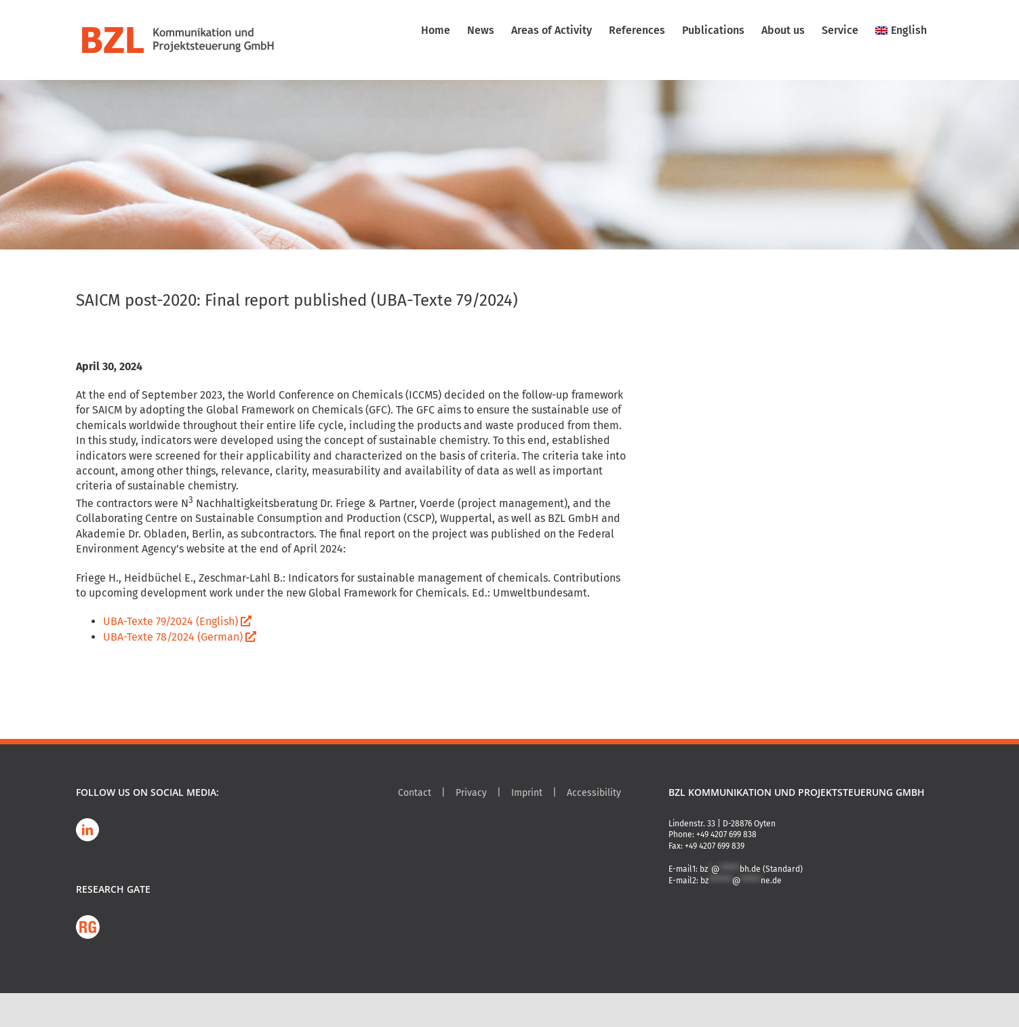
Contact (414, 793)
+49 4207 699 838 (726, 834)
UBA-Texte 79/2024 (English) (177, 621)
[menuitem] (901, 30)
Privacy (471, 793)
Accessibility (594, 793)
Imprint (526, 793)
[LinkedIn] (87, 829)
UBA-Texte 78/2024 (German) (179, 636)
